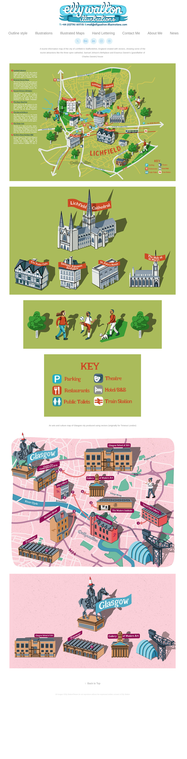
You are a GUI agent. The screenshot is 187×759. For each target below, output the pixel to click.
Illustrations (43, 33)
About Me (155, 33)
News (174, 33)
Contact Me (131, 33)
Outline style (18, 33)
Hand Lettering (103, 33)
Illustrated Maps (72, 33)
